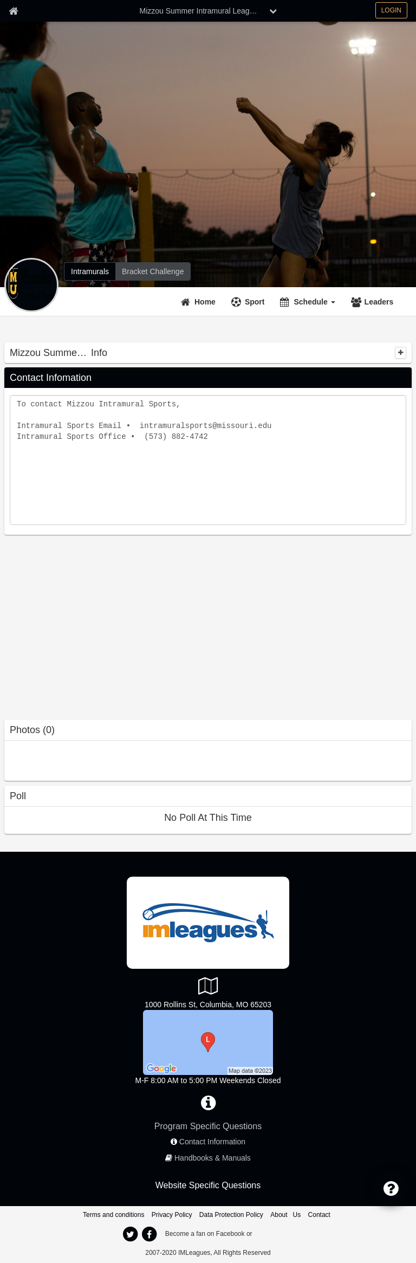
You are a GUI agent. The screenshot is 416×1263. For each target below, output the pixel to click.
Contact (319, 1215)
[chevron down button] (273, 11)
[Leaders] (374, 302)
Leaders (379, 301)
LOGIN (391, 10)
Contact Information (212, 1141)
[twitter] (130, 1234)
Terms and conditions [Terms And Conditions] (113, 1215)
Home (205, 301)
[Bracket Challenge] (152, 271)
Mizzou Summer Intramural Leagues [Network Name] (201, 11)
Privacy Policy (172, 1215)
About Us (285, 1215)
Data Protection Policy (231, 1215)
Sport (255, 301)
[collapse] (400, 353)
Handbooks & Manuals (212, 1158)
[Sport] (249, 302)
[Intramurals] (89, 271)
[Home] (200, 302)
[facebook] (149, 1234)
